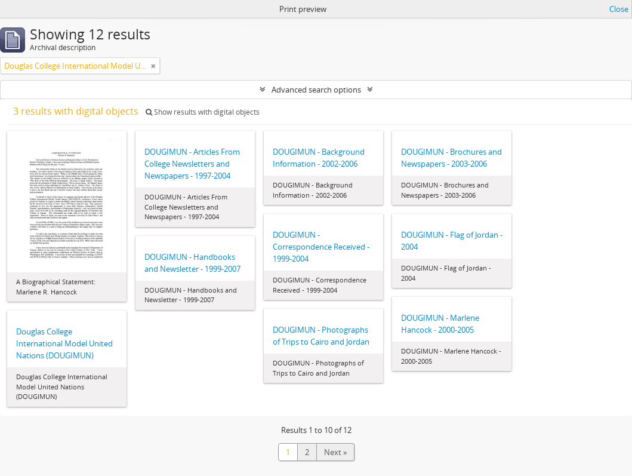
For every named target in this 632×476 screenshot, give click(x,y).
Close (618, 9)
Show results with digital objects (203, 112)
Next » (335, 452)
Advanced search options (316, 89)
